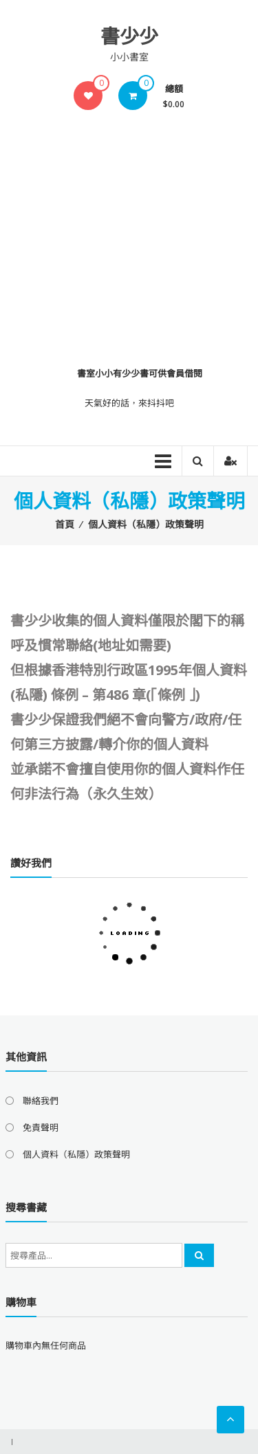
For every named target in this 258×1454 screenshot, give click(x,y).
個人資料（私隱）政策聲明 (76, 1154)
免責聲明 (40, 1127)
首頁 (64, 524)
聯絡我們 (40, 1100)
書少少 (129, 36)
